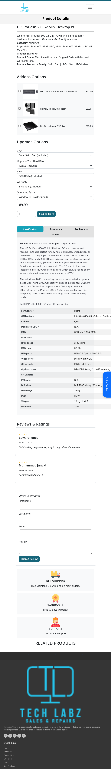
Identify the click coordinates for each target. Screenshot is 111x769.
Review (23, 541)
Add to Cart (46, 214)
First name (25, 500)
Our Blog (8, 759)
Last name (25, 513)
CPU (19, 150)
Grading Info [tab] (81, 229)
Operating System (27, 192)
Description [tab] (56, 229)
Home (6, 748)
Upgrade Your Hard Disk (30, 161)
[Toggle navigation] (90, 7)
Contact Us (8, 755)
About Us (8, 752)
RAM (19, 171)
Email (22, 526)
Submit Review (29, 559)
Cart (6, 762)
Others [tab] (55, 234)
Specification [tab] (30, 229)
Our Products (9, 766)
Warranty (22, 182)
